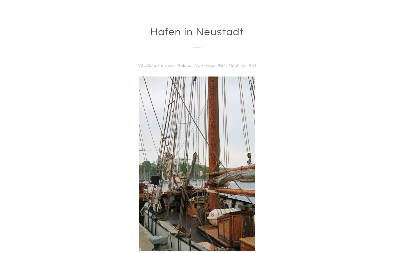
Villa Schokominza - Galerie (164, 65)
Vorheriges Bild (210, 65)
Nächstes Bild (242, 65)
